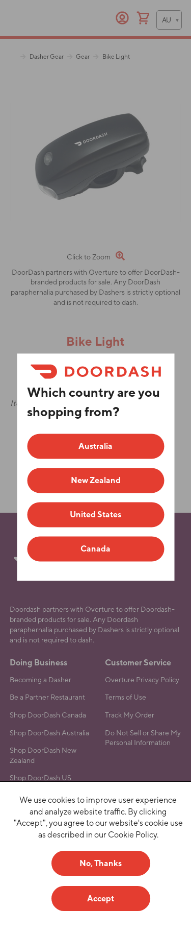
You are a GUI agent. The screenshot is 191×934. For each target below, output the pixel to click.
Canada (95, 549)
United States (95, 514)
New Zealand (96, 480)
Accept (100, 898)
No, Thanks (100, 863)
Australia (95, 446)
